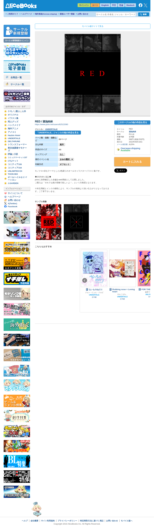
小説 (16, 154)
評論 (10, 154)
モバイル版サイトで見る (92, 26)
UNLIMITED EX (15, 171)
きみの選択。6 (66, 159)
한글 (121, 5)
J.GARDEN (13, 183)
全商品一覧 (14, 77)
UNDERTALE (14, 138)
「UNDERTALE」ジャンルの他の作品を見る (57, 132)
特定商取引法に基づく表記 (91, 521)
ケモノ (11, 111)
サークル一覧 (15, 84)
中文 (114, 5)
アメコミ (12, 132)
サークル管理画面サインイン (17, 40)
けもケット (13, 161)
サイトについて (15, 193)
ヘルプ (25, 521)
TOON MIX (13, 174)
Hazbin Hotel (14, 135)
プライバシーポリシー (67, 521)
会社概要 (34, 521)
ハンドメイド (14, 125)
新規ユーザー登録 (67, 14)
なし (62, 154)
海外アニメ (13, 128)
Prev (84, 280)
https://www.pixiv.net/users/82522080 (51, 124)
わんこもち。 (122, 294)
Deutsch (130, 5)
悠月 (62, 144)
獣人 (18, 111)
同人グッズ (13, 122)
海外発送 (46, 14)
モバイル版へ (126, 521)
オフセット (65, 164)
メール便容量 (122, 144)
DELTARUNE (14, 141)
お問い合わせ (82, 14)
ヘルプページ (26, 14)
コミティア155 (15, 164)
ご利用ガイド (12, 14)
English (105, 5)
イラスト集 (13, 118)
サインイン (84, 5)
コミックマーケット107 (17, 157)
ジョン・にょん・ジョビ (94, 292)
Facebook (12, 206)
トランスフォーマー (17, 144)
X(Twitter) (12, 203)
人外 (24, 111)
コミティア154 (15, 168)
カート (95, 5)
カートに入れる (132, 161)
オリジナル (13, 115)
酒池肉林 (132, 132)
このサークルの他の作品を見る (132, 122)
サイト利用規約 (48, 521)
